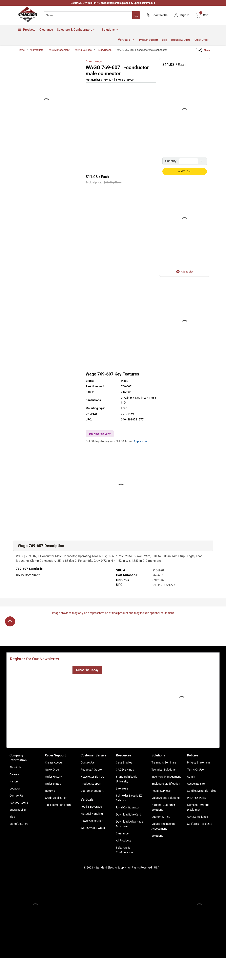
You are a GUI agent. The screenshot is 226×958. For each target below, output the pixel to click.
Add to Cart (184, 171)
